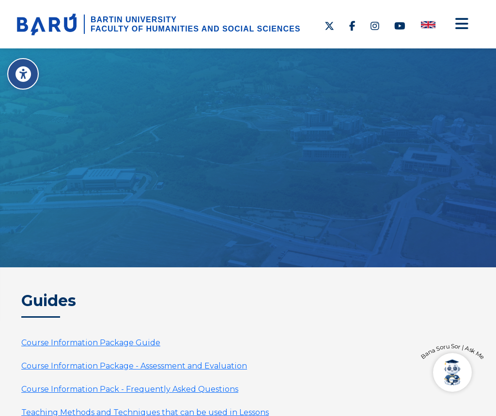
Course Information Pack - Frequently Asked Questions (129, 389)
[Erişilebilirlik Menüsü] (23, 74)
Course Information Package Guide (90, 342)
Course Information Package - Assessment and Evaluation (134, 365)
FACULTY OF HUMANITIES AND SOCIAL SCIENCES (195, 29)
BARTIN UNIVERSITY (134, 19)
